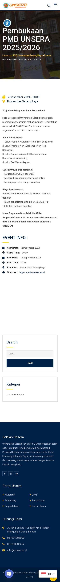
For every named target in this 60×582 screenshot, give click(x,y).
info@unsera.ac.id (17, 550)
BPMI (34, 494)
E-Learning (10, 500)
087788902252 (15, 544)
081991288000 (15, 537)
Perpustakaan (12, 506)
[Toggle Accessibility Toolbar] (7, 23)
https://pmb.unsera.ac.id (32, 272)
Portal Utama (39, 506)
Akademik (10, 494)
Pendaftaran (38, 500)
